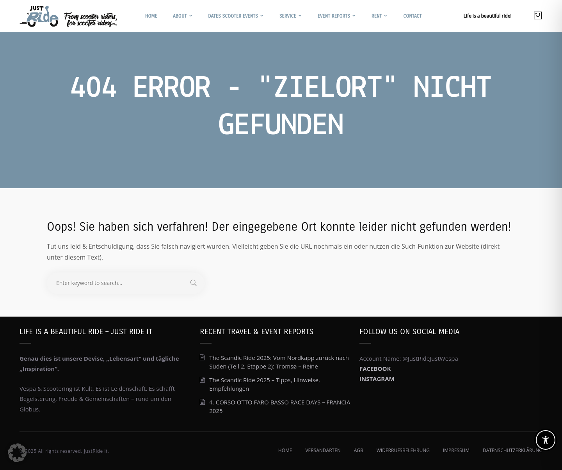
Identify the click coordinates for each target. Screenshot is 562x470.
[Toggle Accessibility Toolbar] (545, 439)
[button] (17, 453)
